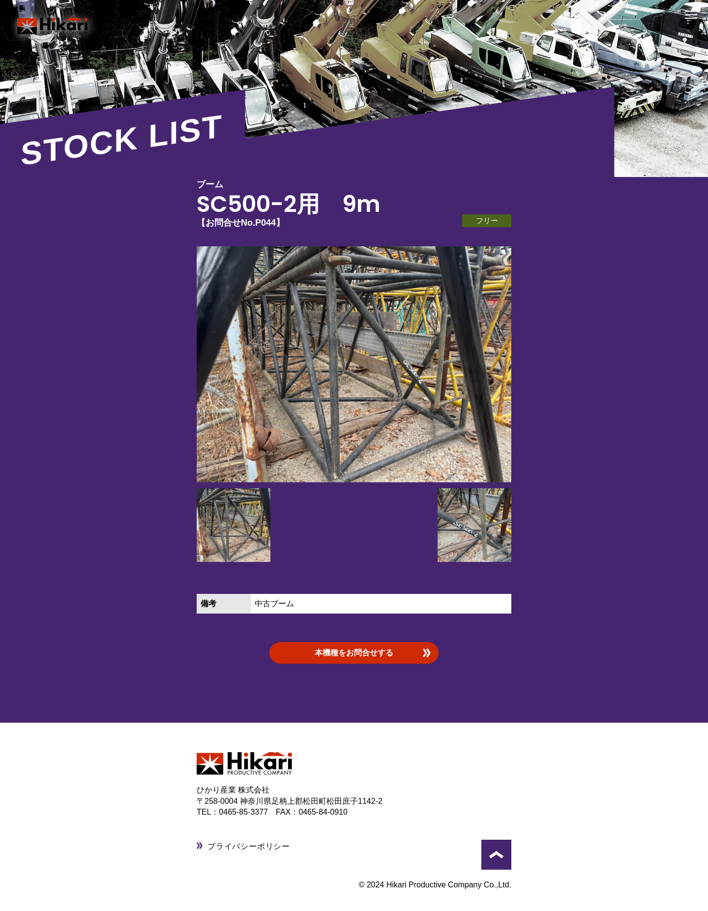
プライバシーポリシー (248, 846)
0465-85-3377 (247, 812)
